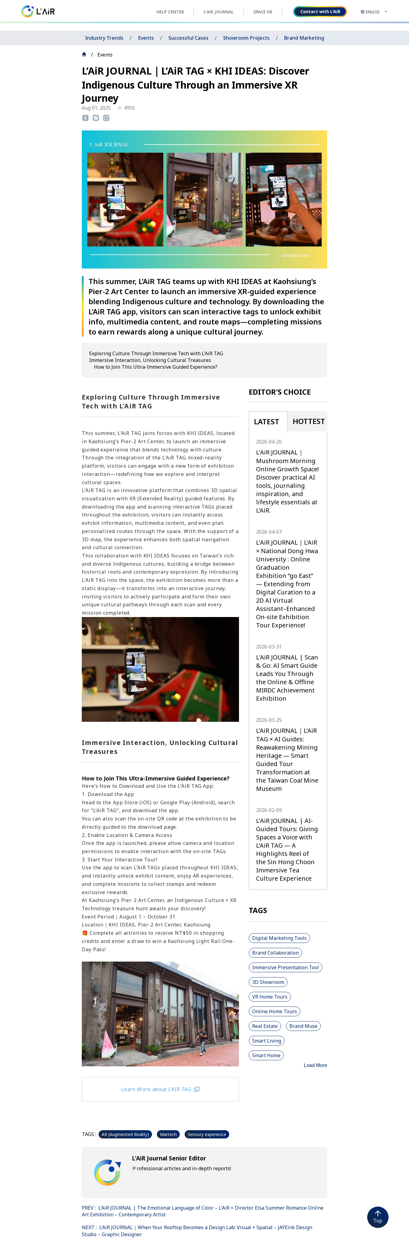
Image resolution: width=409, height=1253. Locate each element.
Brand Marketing (304, 38)
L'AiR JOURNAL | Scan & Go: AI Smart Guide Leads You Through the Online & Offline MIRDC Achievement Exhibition (287, 678)
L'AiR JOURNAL (219, 12)
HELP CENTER (170, 12)
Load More (316, 1065)
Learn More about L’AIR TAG (160, 1089)
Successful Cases (188, 38)
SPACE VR (262, 12)
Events (146, 38)
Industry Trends (104, 38)
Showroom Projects (246, 38)
